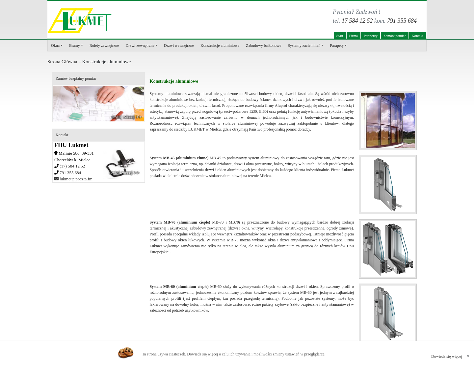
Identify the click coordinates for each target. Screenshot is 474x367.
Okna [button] (55, 45)
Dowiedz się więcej (446, 356)
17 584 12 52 (357, 20)
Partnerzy (371, 36)
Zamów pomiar (394, 36)
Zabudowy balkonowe (263, 45)
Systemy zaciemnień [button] (304, 45)
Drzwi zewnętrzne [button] (139, 45)
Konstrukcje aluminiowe (219, 45)
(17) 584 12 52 (72, 166)
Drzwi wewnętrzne (179, 45)
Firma (353, 36)
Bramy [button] (74, 45)
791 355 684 (402, 20)
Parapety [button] (337, 45)
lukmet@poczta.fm (73, 178)
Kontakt (417, 36)
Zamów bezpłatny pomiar (76, 78)
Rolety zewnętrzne (104, 45)
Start (339, 36)
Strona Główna (62, 61)
